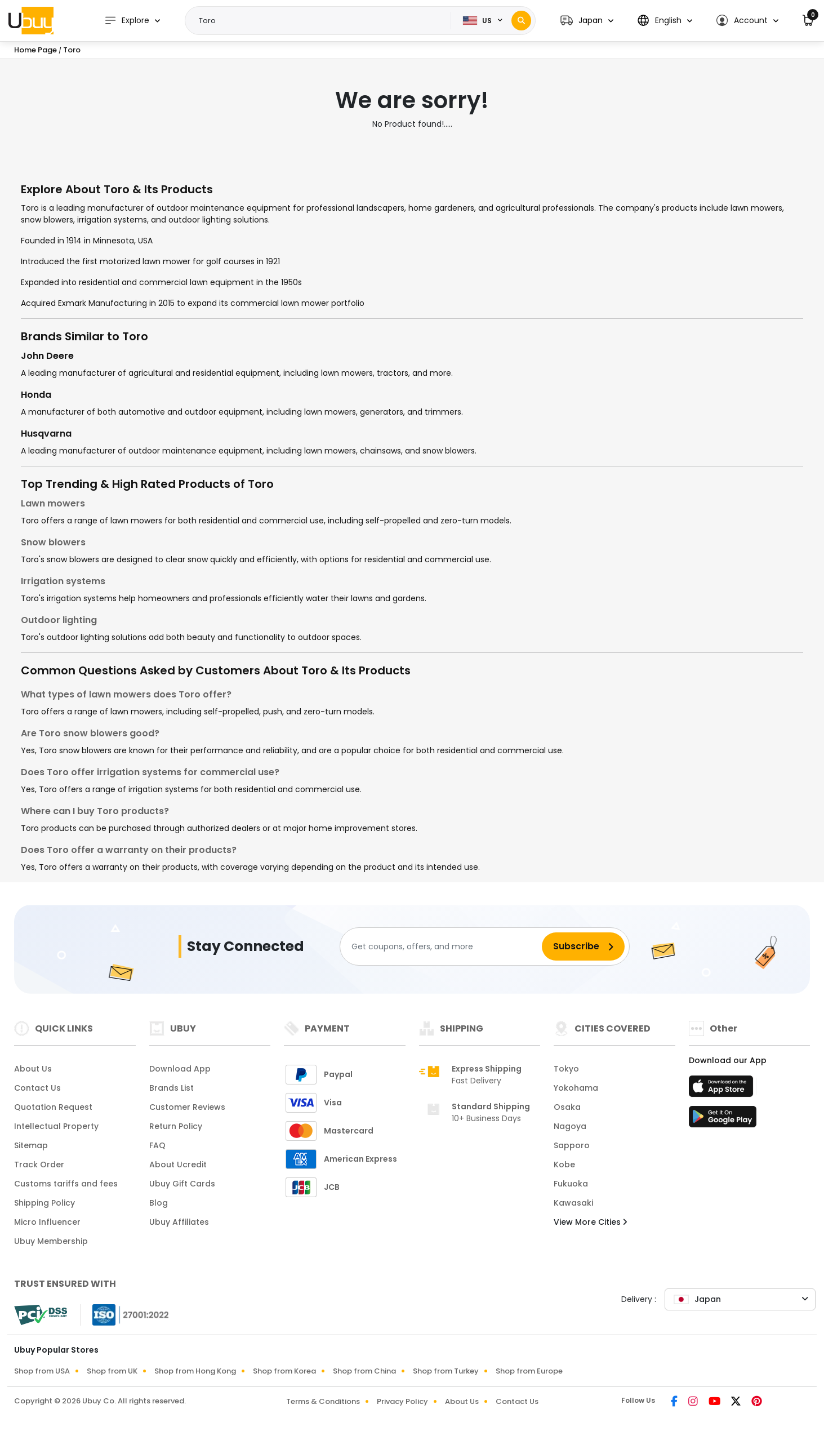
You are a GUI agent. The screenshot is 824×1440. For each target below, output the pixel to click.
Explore (126, 20)
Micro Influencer (47, 1222)
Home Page (35, 50)
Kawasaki (573, 1202)
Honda (36, 394)
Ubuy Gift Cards (182, 1183)
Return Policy (175, 1126)
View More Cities (590, 1222)
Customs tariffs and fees (66, 1183)
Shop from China (364, 1371)
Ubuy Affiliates (179, 1222)
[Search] (521, 20)
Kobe (564, 1164)
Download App (180, 1068)
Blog (158, 1202)
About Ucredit (178, 1164)
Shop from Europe (529, 1371)
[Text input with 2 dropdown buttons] (321, 21)
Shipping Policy (44, 1202)
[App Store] (722, 1089)
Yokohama (576, 1088)
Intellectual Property (56, 1126)
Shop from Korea (284, 1371)
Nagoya (570, 1126)
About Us (33, 1068)
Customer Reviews (187, 1107)
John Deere (47, 355)
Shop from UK (112, 1371)
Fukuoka (571, 1183)
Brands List (171, 1088)
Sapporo (572, 1145)
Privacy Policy (402, 1401)
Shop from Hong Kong (195, 1371)
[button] (587, 21)
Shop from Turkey (446, 1371)
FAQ (157, 1145)
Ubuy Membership (51, 1241)
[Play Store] (722, 1120)
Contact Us (37, 1088)
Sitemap (31, 1145)
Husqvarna (46, 433)
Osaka (567, 1107)
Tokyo (566, 1068)
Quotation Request (53, 1107)
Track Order (39, 1164)
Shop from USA (42, 1371)
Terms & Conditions (323, 1401)
